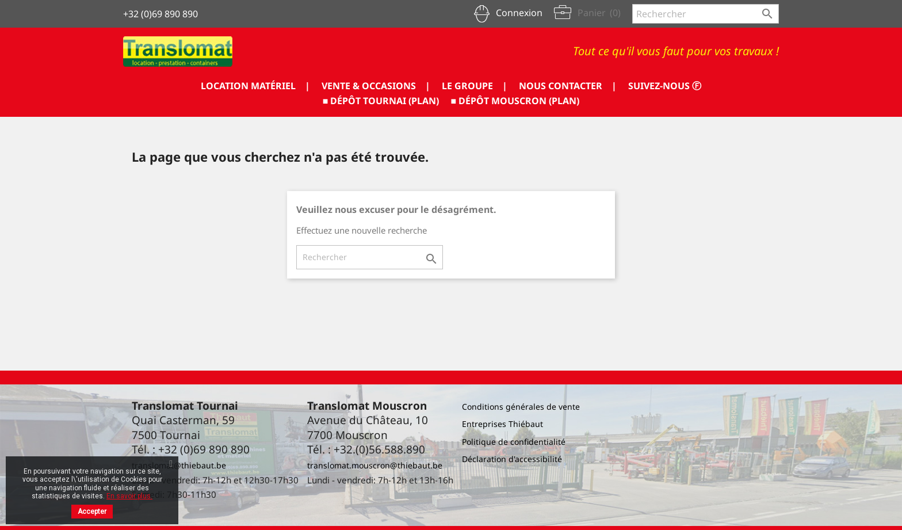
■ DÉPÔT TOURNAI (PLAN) (381, 100)
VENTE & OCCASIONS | (376, 85)
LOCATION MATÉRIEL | (255, 85)
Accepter (92, 512)
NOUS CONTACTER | (568, 85)
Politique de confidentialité (513, 441)
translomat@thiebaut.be (179, 465)
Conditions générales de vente (521, 406)
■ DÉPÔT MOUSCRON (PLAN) (515, 100)
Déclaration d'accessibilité (512, 458)
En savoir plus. (129, 496)
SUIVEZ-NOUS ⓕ (664, 85)
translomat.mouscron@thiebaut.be (374, 465)
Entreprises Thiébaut (502, 423)
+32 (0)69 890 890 (160, 13)
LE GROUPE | (474, 85)
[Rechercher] (705, 14)
